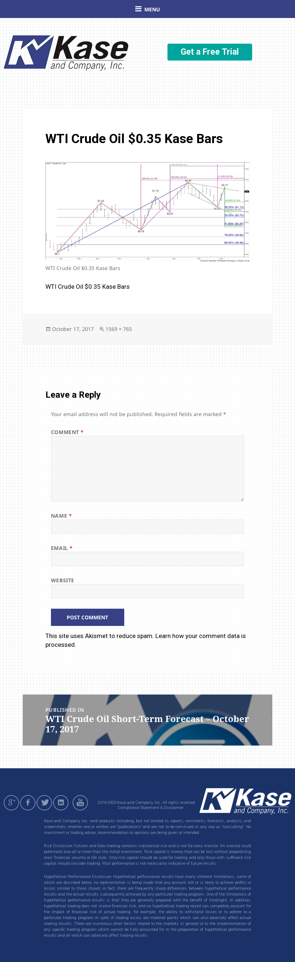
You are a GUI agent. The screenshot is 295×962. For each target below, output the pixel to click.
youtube (81, 802)
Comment (67, 432)
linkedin (61, 802)
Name (61, 515)
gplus (11, 802)
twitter (44, 802)
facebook (28, 802)
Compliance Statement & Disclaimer (151, 807)
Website (62, 580)
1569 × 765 (119, 328)
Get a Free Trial (210, 52)
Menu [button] (152, 9)
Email (62, 547)
